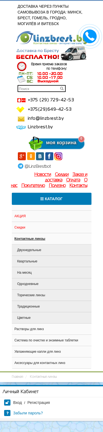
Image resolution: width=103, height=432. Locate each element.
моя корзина (50, 142)
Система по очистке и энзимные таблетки (46, 340)
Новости (42, 175)
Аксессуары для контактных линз (40, 363)
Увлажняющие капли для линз (38, 352)
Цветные (24, 318)
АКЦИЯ (20, 216)
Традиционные (28, 306)
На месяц (24, 273)
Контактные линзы (30, 239)
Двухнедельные (29, 250)
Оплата (73, 180)
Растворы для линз (29, 329)
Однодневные (28, 284)
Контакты (78, 186)
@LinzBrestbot (38, 167)
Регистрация (38, 402)
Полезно (57, 186)
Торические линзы (31, 295)
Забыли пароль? (23, 413)
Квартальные (27, 261)
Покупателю (33, 186)
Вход (13, 403)
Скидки (62, 175)
